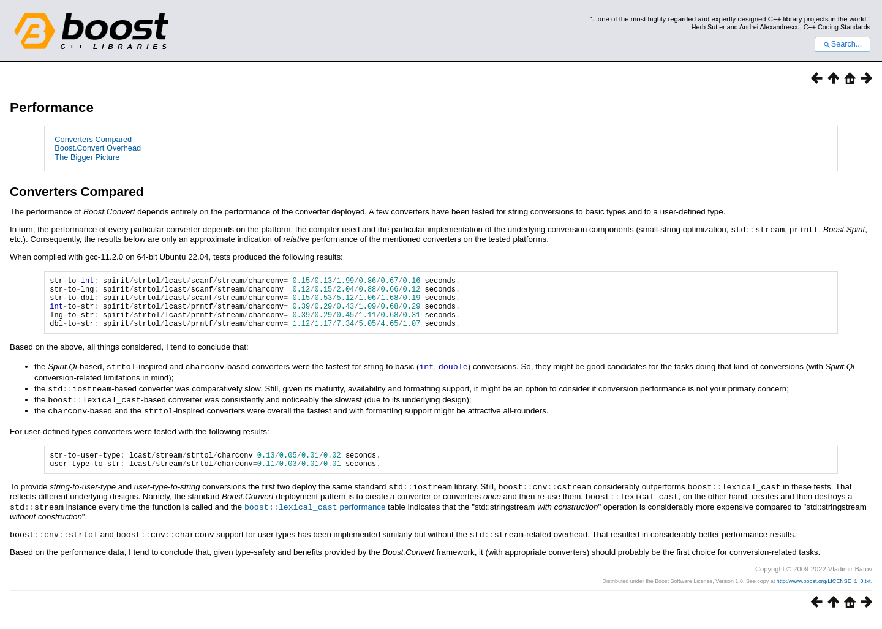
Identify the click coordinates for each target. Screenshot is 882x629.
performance (314, 517)
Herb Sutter (708, 27)
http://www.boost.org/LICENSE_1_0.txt (824, 590)
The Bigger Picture (87, 157)
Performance (52, 107)
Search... (842, 44)
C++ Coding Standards (837, 27)
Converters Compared (93, 139)
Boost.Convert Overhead (98, 148)
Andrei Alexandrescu (769, 27)
